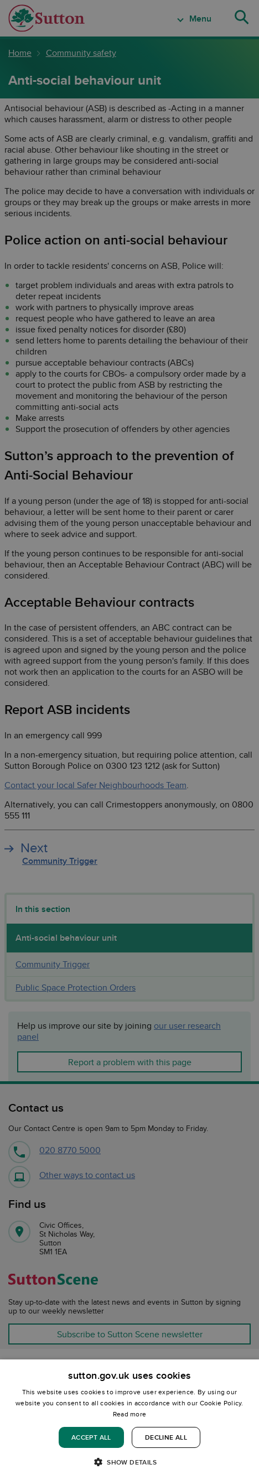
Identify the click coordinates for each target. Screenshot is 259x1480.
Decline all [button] (166, 1437)
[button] (129, 1461)
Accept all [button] (91, 1437)
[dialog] (129, 1419)
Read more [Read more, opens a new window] (130, 1414)
